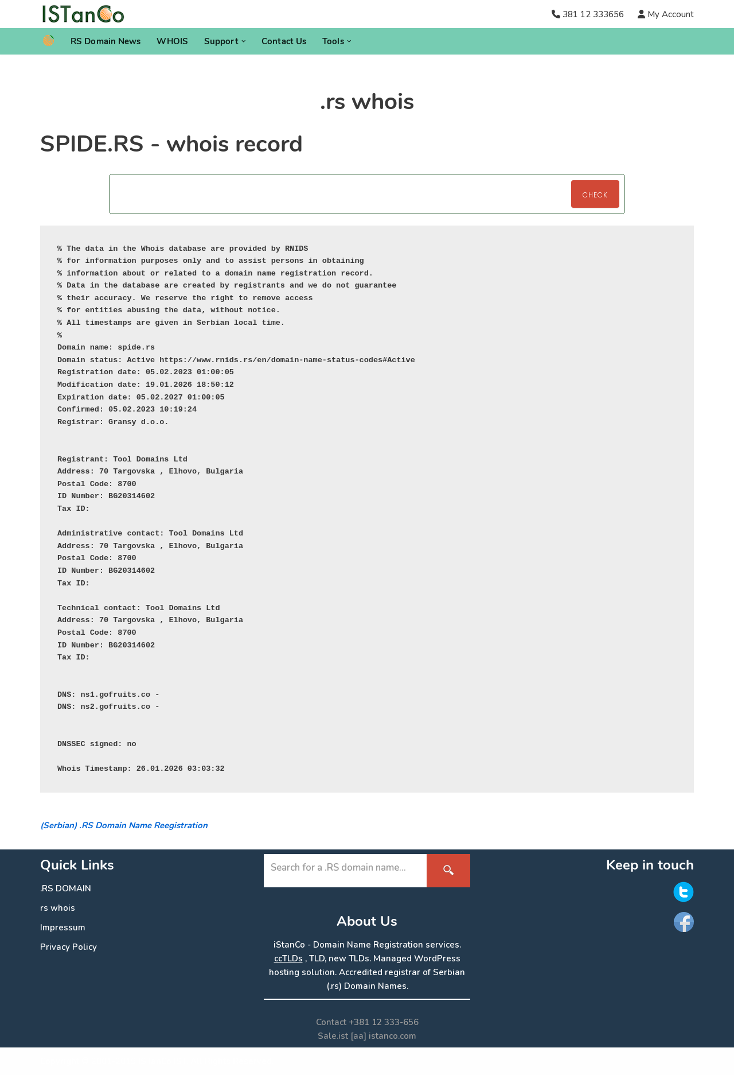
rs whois (57, 908)
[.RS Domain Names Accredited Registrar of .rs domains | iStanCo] (87, 14)
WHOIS (172, 41)
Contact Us (283, 41)
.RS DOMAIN (65, 888)
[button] (243, 41)
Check (595, 195)
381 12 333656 (593, 14)
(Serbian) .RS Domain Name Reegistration (124, 825)
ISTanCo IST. (163, 1061)
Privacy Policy (68, 947)
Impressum (62, 927)
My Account (669, 14)
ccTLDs (288, 958)
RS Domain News (105, 41)
